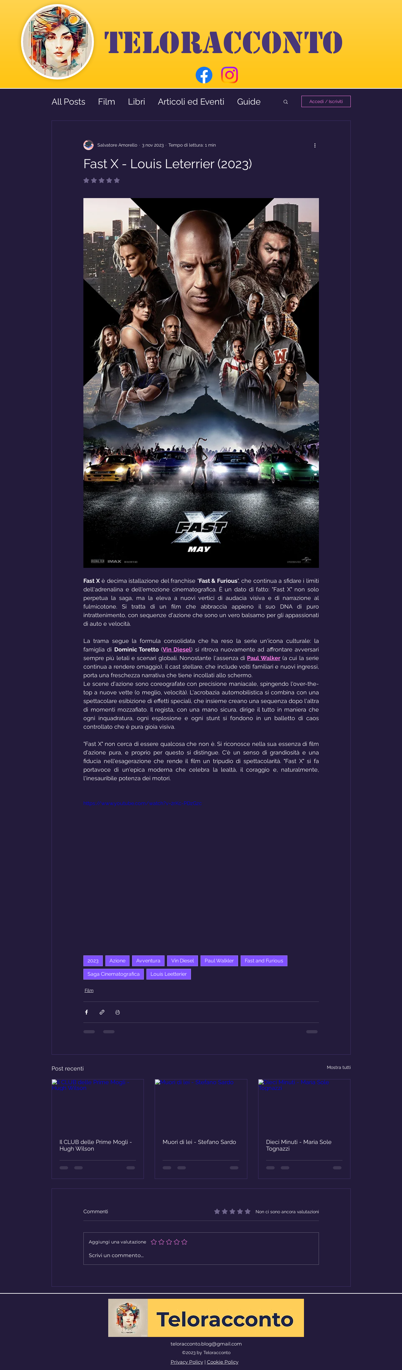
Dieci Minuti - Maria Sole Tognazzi (299, 1145)
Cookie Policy (222, 1362)
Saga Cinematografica (114, 974)
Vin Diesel (182, 961)
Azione (117, 961)
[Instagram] (229, 75)
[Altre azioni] (315, 145)
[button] (286, 101)
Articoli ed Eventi (191, 102)
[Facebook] (204, 75)
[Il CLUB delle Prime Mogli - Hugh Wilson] (98, 1105)
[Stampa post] (118, 1012)
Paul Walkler (219, 961)
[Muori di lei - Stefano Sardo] (201, 1105)
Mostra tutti (339, 1067)
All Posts (68, 102)
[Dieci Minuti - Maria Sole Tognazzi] (304, 1105)
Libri (136, 102)
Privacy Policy (187, 1362)
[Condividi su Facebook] (86, 1012)
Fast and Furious (264, 961)
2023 (93, 961)
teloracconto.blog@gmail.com (206, 1344)
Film (106, 102)
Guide (249, 102)
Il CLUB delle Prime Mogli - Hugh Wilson (96, 1145)
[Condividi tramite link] (102, 1012)
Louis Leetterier (169, 974)
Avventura (148, 961)
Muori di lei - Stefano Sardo (199, 1142)
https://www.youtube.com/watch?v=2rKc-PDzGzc (142, 803)
